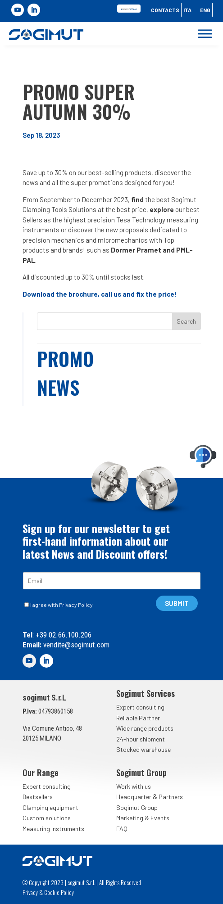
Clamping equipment (50, 807)
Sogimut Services (145, 693)
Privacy (30, 892)
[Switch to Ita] (187, 12)
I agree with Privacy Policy (61, 604)
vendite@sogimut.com (75, 644)
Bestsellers (38, 796)
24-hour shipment (140, 739)
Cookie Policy (59, 892)
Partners (171, 796)
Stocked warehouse (143, 749)
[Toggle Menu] (205, 34)
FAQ (121, 828)
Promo (65, 358)
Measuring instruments (53, 828)
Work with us (133, 786)
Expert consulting (140, 707)
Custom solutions (47, 818)
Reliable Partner (138, 718)
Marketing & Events (142, 818)
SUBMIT (177, 603)
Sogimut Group (137, 807)
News (58, 387)
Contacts (165, 10)
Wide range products (144, 728)
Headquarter (133, 796)
